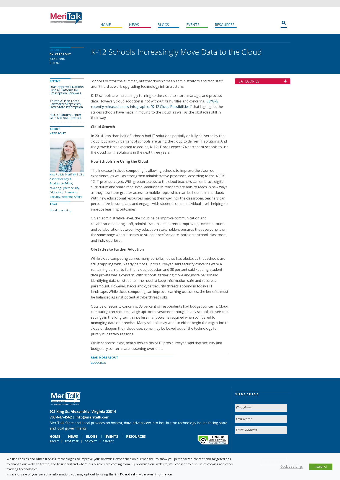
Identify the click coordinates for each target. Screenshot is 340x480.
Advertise (72, 441)
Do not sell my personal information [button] (146, 474)
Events (192, 24)
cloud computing (60, 210)
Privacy (108, 441)
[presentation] (268, 446)
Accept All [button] (321, 467)
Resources (224, 24)
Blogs (163, 24)
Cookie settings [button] (291, 466)
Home (105, 24)
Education (98, 363)
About (54, 441)
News (134, 24)
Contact (91, 441)
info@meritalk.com (92, 417)
